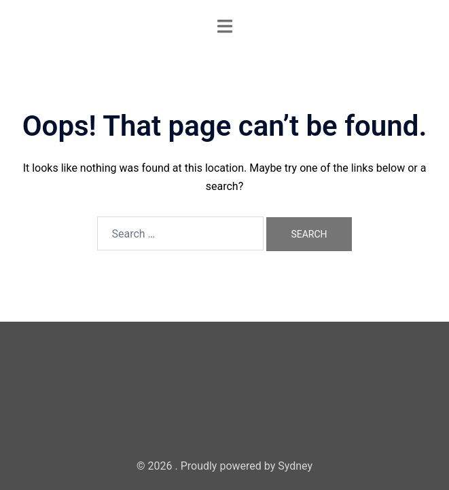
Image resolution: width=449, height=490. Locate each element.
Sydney (295, 465)
